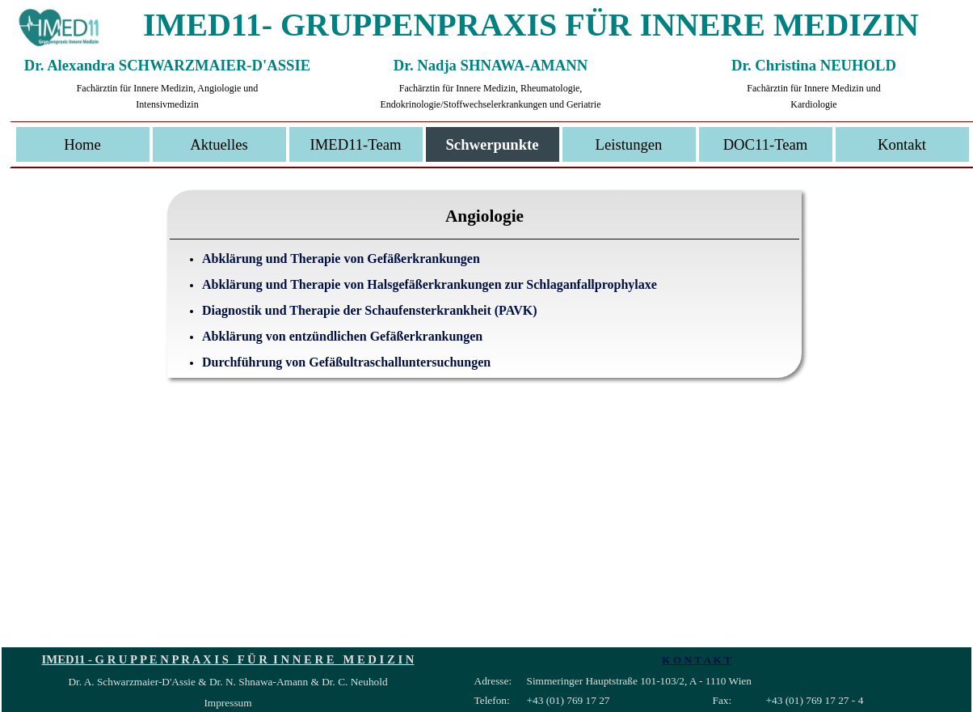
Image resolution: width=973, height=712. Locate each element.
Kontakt (902, 144)
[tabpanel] (484, 307)
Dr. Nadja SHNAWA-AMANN (491, 65)
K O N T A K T (696, 660)
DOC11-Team (765, 144)
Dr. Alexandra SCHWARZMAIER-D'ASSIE (167, 65)
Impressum (227, 703)
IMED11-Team (355, 144)
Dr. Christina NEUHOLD (813, 65)
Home (82, 144)
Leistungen (629, 144)
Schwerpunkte (491, 144)
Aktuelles (219, 144)
